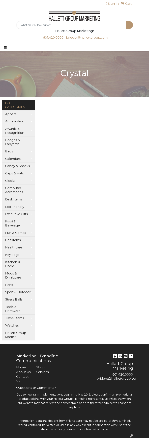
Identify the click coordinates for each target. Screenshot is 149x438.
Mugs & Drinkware (13, 275)
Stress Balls (13, 299)
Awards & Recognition (14, 131)
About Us (23, 372)
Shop (40, 367)
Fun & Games (15, 233)
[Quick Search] (71, 25)
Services (42, 372)
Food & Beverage (12, 223)
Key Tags (12, 255)
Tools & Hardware (12, 309)
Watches (12, 325)
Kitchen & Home (12, 264)
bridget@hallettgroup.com (87, 37)
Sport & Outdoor (18, 292)
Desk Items (13, 199)
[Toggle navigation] (5, 47)
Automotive (14, 121)
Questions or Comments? (36, 388)
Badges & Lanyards (12, 142)
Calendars (13, 159)
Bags (9, 151)
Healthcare (13, 247)
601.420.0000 (53, 37)
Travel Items (14, 318)
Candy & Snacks (17, 166)
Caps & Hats (14, 173)
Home (21, 367)
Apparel (11, 114)
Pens (9, 285)
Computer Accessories (14, 190)
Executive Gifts (16, 214)
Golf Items (13, 240)
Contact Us (22, 379)
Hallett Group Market (15, 335)
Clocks (10, 181)
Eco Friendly (14, 207)
